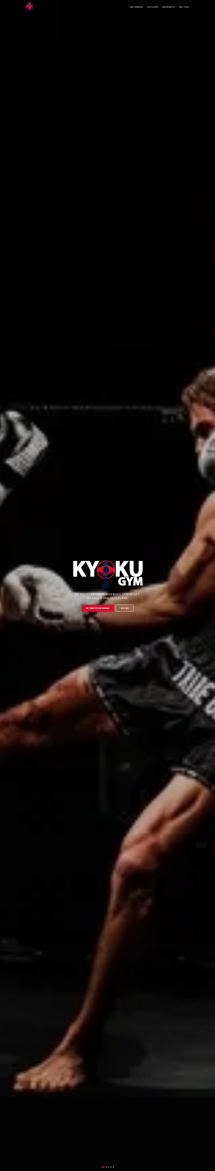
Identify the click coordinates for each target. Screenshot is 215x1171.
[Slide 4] (111, 1167)
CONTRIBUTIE (168, 7)
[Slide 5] (113, 1167)
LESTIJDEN (152, 7)
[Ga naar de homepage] (30, 7)
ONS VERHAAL (136, 7)
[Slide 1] (103, 1167)
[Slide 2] (106, 1167)
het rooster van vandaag (97, 608)
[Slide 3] (108, 1167)
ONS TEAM (184, 7)
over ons (125, 608)
